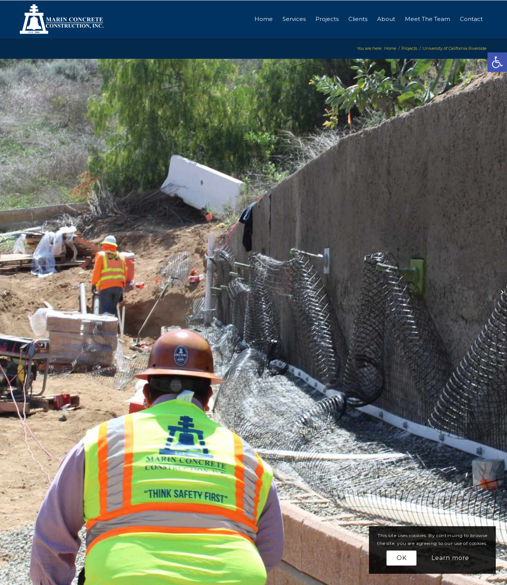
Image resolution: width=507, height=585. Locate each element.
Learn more (450, 557)
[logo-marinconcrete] (62, 19)
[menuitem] (264, 19)
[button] (497, 62)
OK (402, 557)
